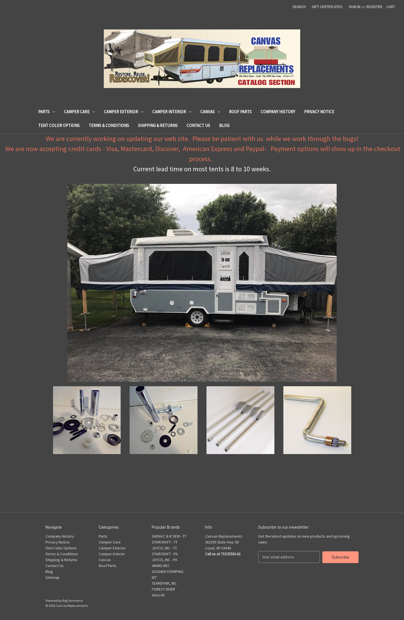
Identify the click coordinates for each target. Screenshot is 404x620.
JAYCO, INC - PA (164, 559)
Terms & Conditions (109, 125)
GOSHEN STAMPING (167, 571)
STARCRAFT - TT (165, 542)
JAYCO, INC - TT (164, 547)
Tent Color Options (59, 125)
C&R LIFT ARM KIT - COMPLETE (240, 461)
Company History (278, 111)
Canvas (210, 111)
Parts (46, 111)
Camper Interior (171, 111)
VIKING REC (161, 565)
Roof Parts (240, 111)
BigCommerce (72, 600)
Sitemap (52, 577)
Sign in (354, 6)
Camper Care (79, 111)
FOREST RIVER (163, 589)
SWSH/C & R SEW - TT (169, 536)
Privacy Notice (319, 111)
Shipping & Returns (158, 125)
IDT (154, 577)
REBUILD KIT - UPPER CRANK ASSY (87, 461)
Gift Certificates (327, 6)
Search (299, 6)
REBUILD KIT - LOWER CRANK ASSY (163, 461)
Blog (224, 125)
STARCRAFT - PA (165, 553)
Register (374, 6)
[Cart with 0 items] (390, 7)
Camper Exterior (123, 111)
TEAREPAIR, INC (164, 583)
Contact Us (198, 125)
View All (158, 595)
